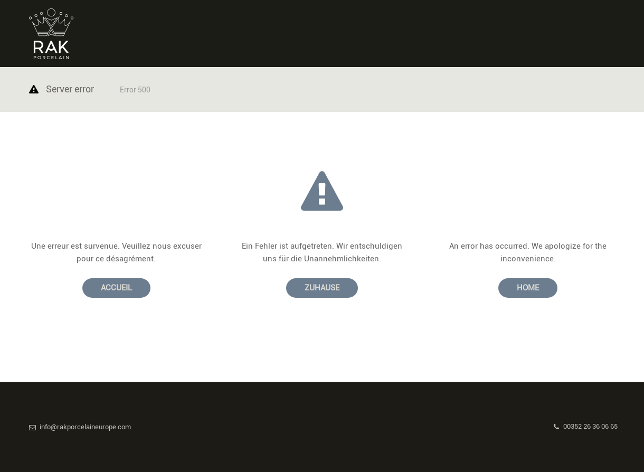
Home (528, 287)
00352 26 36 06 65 (586, 426)
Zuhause (322, 287)
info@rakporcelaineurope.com (80, 427)
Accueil (116, 287)
